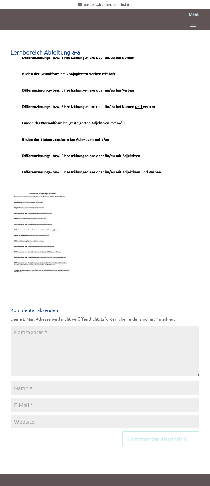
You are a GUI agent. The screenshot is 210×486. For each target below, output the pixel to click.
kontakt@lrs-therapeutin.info (107, 4)
